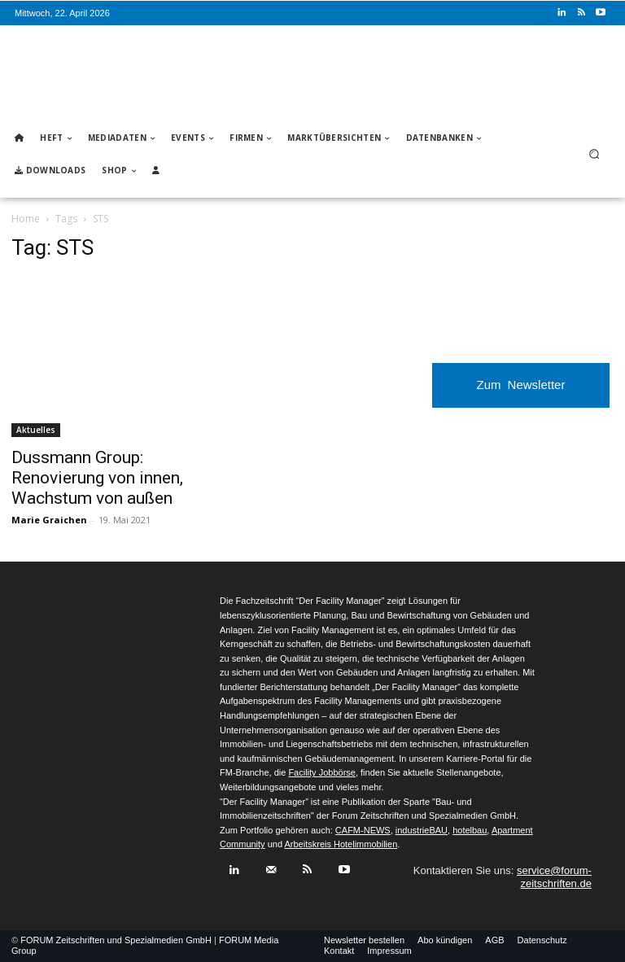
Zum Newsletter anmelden (521, 393)
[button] (594, 154)
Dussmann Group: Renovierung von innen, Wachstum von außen (97, 478)
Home (25, 218)
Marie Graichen (49, 520)
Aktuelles (35, 429)
